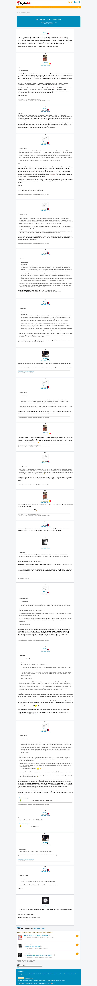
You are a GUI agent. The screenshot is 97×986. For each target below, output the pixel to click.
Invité (76, 2)
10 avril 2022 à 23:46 (45, 845)
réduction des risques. (22, 974)
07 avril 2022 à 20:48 (45, 388)
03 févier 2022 (42, 937)
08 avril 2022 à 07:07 (45, 593)
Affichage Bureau (21, 983)
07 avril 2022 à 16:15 (45, 210)
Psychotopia (34, 7)
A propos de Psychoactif (29, 983)
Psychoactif (19, 960)
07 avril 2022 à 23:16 (45, 526)
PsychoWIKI (29, 7)
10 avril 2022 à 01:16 (45, 815)
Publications (51, 7)
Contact (48, 983)
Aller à (29, 966)
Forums (21, 7)
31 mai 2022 (41, 957)
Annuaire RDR (45, 7)
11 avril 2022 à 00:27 (45, 871)
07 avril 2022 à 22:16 (45, 502)
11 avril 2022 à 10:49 (45, 907)
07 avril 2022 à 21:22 (45, 435)
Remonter (19, 927)
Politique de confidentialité (39, 983)
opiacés (54, 87)
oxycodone (52, 174)
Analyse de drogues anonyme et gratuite (26, 371)
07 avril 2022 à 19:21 (45, 304)
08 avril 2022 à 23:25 (45, 651)
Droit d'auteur (20, 980)
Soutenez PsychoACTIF (26, 978)
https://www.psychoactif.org (39, 980)
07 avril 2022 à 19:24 (45, 360)
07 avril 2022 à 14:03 (45, 111)
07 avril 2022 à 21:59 (45, 462)
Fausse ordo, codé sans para (32, 946)
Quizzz (39, 7)
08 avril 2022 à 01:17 (45, 548)
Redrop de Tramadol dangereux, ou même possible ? (38, 955)
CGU (45, 983)
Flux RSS (53, 983)
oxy (61, 37)
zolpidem (25, 173)
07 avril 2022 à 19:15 (45, 254)
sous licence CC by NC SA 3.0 (51, 980)
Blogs (24, 7)
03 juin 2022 (41, 948)
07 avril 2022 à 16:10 (45, 144)
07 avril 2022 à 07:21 (45, 65)
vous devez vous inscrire (39, 928)
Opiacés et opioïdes (25, 12)
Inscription (78, 7)
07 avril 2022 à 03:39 (45, 34)
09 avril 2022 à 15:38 (45, 731)
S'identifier (73, 7)
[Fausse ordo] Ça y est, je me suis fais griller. (36, 935)
